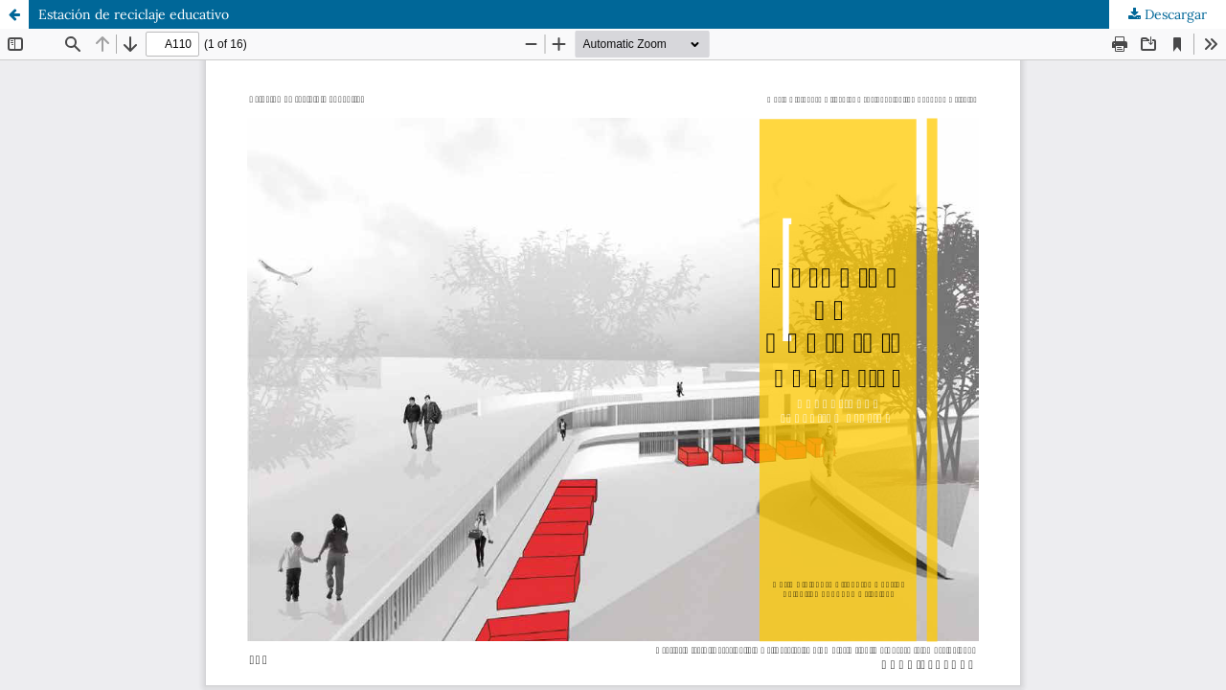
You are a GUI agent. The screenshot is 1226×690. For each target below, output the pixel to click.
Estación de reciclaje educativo (133, 14)
